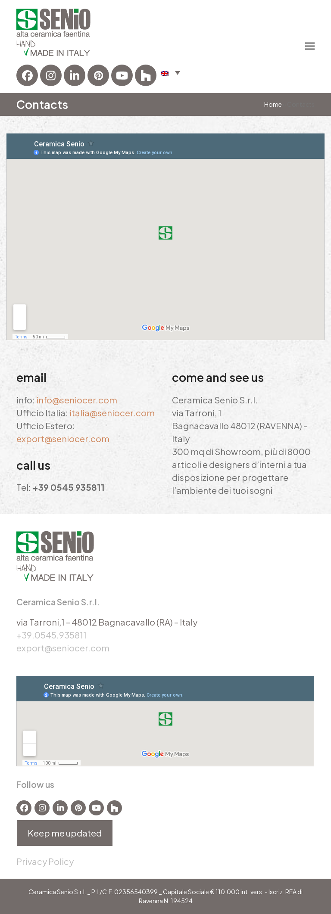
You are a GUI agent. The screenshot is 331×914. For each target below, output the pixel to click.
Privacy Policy (45, 861)
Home (273, 104)
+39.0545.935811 (51, 634)
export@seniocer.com (62, 438)
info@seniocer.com (76, 399)
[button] (170, 72)
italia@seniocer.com (112, 412)
